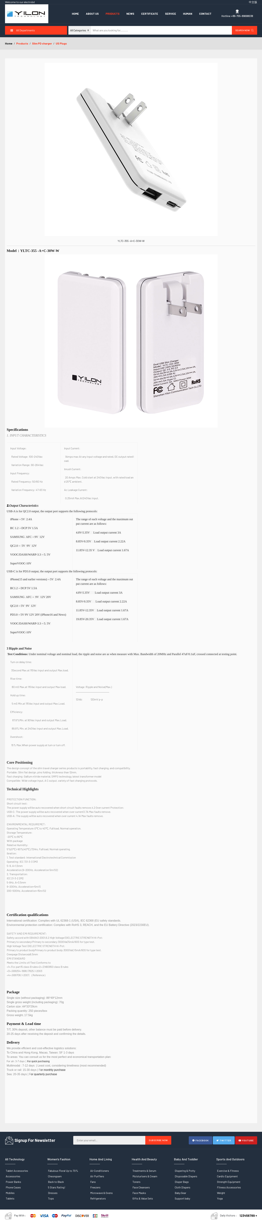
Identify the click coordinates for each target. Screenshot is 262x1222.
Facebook (200, 1140)
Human (187, 13)
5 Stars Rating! (56, 1187)
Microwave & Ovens (101, 1192)
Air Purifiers (97, 1176)
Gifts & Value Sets (142, 1198)
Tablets (10, 1198)
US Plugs (61, 43)
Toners (136, 1181)
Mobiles (10, 1192)
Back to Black (56, 1181)
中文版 (253, 2)
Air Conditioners (99, 1170)
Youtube (246, 1140)
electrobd (29, 2)
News (130, 13)
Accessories (13, 1176)
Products (112, 13)
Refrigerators (98, 1198)
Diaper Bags (182, 1181)
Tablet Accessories (17, 1170)
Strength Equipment (228, 1181)
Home (75, 13)
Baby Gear (180, 1192)
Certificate (149, 13)
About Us (92, 13)
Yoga (220, 1198)
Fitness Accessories (229, 1187)
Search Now (244, 30)
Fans (93, 1181)
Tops (51, 1198)
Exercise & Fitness (228, 1170)
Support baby (182, 1198)
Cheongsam (55, 1176)
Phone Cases (13, 1187)
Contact (205, 13)
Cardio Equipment (227, 1176)
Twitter (223, 1140)
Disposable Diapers (186, 1176)
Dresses (52, 1192)
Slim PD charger (42, 43)
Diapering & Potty (185, 1170)
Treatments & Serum (144, 1170)
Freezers (95, 1187)
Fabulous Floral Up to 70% (63, 1170)
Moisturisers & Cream (144, 1176)
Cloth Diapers (182, 1187)
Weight (221, 1192)
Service (170, 13)
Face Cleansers (141, 1187)
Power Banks (13, 1181)
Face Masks (139, 1192)
